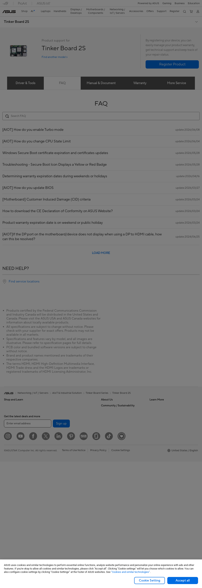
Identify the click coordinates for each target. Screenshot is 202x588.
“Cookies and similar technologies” (130, 571)
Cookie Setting (149, 580)
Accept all (183, 580)
